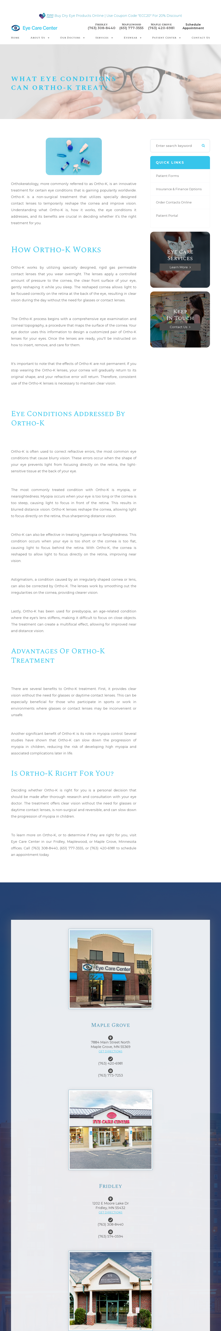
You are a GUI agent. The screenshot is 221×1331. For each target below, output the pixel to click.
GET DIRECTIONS (110, 1051)
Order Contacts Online (174, 202)
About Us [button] (39, 38)
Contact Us (201, 38)
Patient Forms (167, 176)
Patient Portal (167, 215)
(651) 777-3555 (131, 28)
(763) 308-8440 (101, 28)
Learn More (178, 267)
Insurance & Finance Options (179, 189)
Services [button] (104, 38)
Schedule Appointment (193, 26)
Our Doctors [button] (72, 38)
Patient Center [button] (166, 38)
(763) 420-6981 (161, 28)
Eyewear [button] (132, 38)
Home (15, 38)
